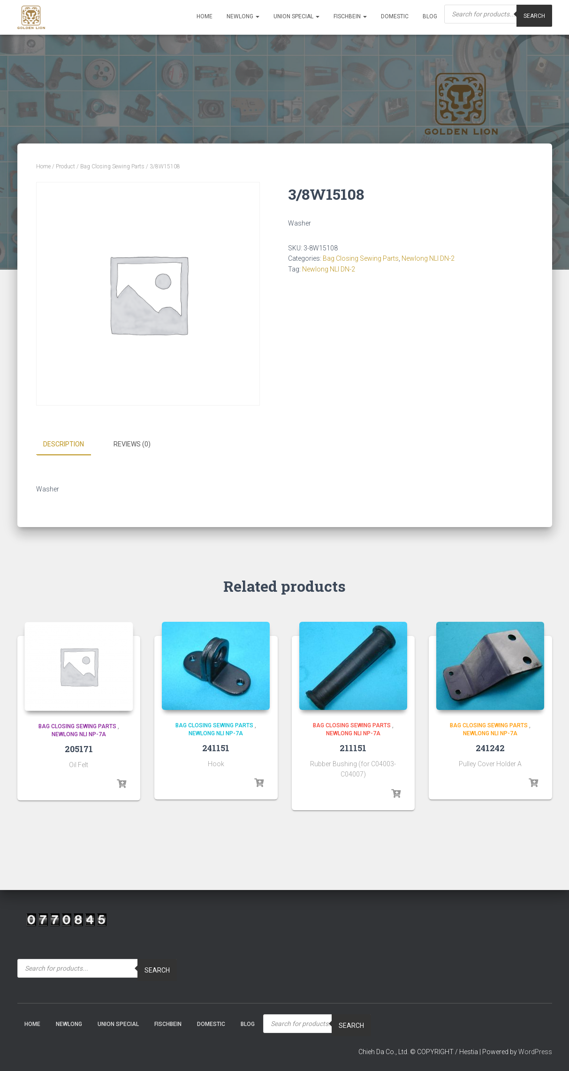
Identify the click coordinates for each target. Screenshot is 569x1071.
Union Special (296, 16)
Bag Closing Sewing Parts (112, 166)
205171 (79, 748)
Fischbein (350, 16)
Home (204, 16)
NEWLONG (243, 16)
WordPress (535, 1052)
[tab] (70, 444)
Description (63, 444)
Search (157, 969)
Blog (430, 16)
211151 (353, 747)
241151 (215, 747)
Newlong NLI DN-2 (428, 258)
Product (65, 166)
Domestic (395, 16)
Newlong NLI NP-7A (79, 734)
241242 (490, 747)
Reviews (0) (132, 444)
